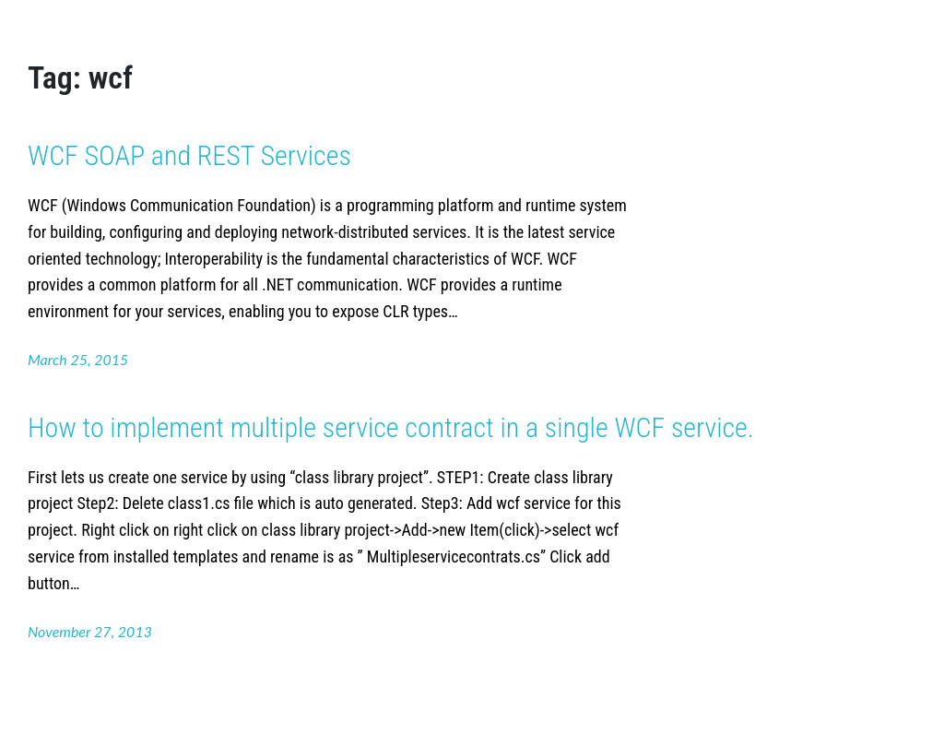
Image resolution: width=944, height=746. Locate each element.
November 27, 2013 (90, 631)
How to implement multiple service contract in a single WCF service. (391, 427)
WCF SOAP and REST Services (189, 155)
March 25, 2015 (78, 359)
